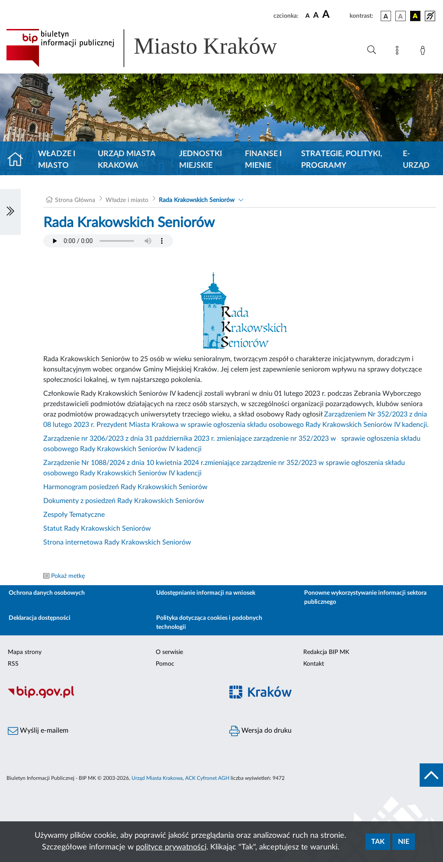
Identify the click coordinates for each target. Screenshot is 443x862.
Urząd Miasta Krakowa (126, 160)
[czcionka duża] (334, 14)
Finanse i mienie (263, 160)
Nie (403, 841)
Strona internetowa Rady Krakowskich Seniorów (117, 542)
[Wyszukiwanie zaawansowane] (371, 50)
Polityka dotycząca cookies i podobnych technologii (209, 622)
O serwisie (169, 652)
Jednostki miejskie (200, 160)
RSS (13, 664)
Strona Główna (75, 200)
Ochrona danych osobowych (47, 593)
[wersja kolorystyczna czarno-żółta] (415, 16)
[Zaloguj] (424, 52)
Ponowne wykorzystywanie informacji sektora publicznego (365, 597)
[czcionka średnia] (316, 16)
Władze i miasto (56, 160)
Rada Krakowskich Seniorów (196, 200)
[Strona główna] (18, 160)
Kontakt (313, 664)
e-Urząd (416, 160)
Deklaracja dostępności (40, 618)
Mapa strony (25, 652)
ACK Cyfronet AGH (207, 778)
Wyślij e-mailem (38, 731)
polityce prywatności (171, 847)
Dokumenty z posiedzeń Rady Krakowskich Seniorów (123, 500)
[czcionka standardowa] (308, 15)
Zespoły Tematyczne (74, 514)
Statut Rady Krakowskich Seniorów (97, 528)
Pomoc (165, 664)
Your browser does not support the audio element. (108, 240)
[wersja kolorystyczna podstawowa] (385, 16)
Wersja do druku (260, 731)
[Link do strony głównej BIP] (154, 48)
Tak (378, 841)
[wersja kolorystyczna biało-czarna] (400, 16)
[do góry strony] (431, 775)
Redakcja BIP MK (326, 652)
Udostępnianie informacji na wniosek (205, 593)
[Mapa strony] (398, 52)
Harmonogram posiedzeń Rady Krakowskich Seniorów (125, 487)
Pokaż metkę (68, 576)
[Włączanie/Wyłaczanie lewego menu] (10, 212)
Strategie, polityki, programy (341, 160)
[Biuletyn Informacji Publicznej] (110, 697)
